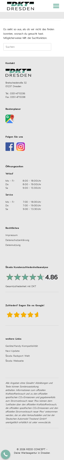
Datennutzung (13, 245)
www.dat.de (44, 422)
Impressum (11, 235)
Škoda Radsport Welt (17, 356)
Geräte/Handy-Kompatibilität (21, 346)
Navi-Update (12, 351)
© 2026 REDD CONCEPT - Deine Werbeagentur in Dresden (32, 451)
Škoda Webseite (14, 361)
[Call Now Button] (5, 454)
